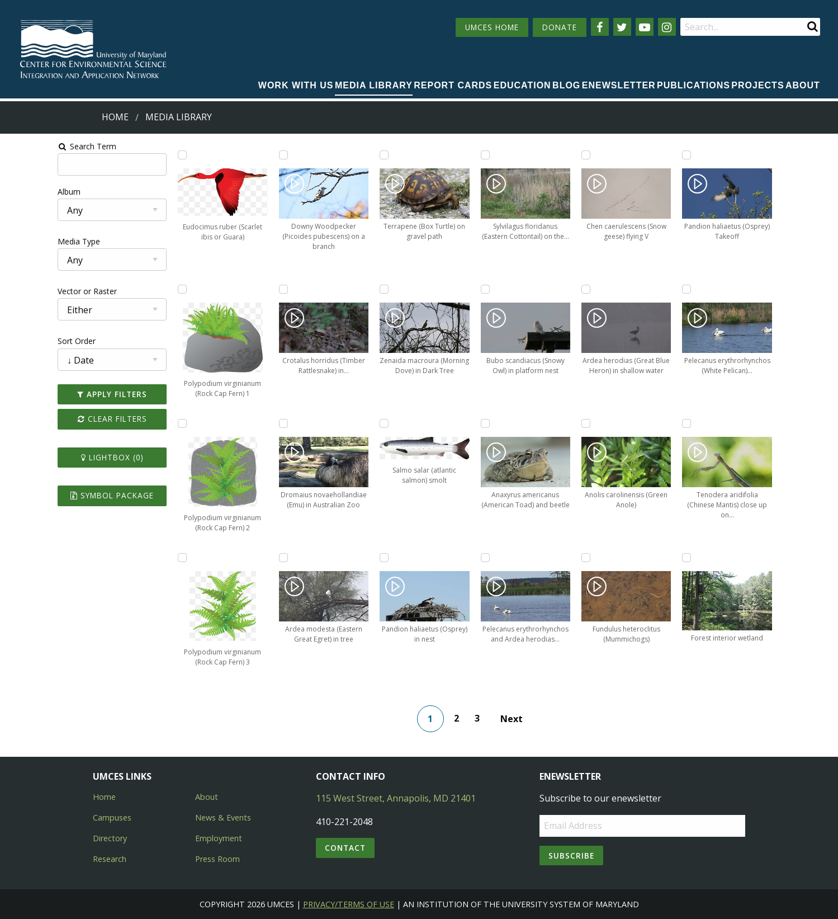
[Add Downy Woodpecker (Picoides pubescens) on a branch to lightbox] (246, 154)
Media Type (28, 241)
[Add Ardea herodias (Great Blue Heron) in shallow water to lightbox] (542, 289)
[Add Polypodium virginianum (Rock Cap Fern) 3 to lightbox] (147, 557)
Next (519, 719)
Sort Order (26, 341)
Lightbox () (69, 457)
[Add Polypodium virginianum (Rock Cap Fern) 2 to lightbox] (147, 423)
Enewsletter (619, 85)
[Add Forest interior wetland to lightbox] (640, 557)
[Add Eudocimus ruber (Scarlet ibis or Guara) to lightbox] (147, 154)
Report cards (453, 85)
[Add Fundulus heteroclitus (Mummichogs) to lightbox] (542, 557)
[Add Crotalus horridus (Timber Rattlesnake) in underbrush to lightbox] (246, 289)
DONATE (559, 27)
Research (109, 859)
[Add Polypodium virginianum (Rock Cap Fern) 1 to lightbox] (147, 289)
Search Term (36, 146)
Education (522, 85)
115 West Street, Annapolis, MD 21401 (396, 798)
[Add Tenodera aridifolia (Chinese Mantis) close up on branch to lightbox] (640, 423)
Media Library (374, 85)
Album (18, 191)
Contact (345, 847)
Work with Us (296, 85)
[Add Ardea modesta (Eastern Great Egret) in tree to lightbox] (246, 557)
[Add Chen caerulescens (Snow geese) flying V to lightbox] (542, 154)
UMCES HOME (492, 27)
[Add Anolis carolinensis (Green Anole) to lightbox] (542, 423)
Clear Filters (69, 418)
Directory (110, 838)
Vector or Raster (37, 291)
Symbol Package (69, 495)
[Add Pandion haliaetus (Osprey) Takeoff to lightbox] (640, 154)
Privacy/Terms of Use (348, 904)
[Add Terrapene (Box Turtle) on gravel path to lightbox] (344, 154)
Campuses (112, 817)
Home (115, 117)
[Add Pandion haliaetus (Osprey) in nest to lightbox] (344, 557)
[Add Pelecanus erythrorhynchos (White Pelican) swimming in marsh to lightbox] (640, 289)
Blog (566, 85)
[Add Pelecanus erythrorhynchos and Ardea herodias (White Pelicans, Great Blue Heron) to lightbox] (443, 557)
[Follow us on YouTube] (645, 27)
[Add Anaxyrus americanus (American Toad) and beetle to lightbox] (443, 423)
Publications (693, 85)
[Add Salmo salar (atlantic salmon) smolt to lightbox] (344, 423)
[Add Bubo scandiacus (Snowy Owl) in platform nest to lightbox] (443, 289)
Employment (218, 838)
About (802, 85)
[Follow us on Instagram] (667, 27)
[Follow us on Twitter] (622, 27)
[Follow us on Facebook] (600, 27)
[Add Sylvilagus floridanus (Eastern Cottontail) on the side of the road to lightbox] (443, 154)
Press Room (217, 859)
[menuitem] (296, 86)
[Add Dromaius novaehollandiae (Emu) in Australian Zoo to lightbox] (246, 423)
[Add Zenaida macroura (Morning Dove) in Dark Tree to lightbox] (344, 289)
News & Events (223, 817)
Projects (757, 85)
